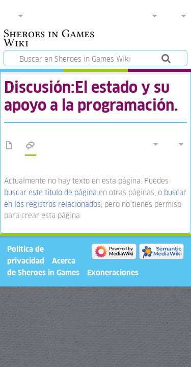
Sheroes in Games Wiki (49, 39)
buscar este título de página (50, 192)
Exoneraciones (113, 272)
